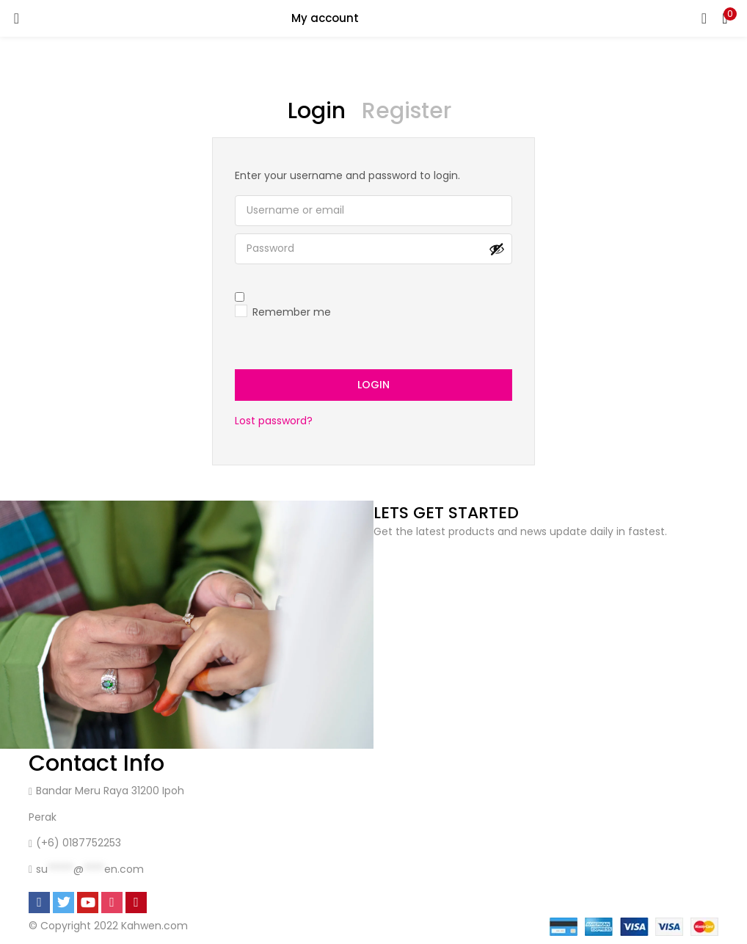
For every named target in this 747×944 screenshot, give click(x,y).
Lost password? (274, 421)
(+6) (49, 843)
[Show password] (497, 249)
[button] (725, 18)
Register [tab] (406, 110)
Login (373, 385)
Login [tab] (317, 110)
